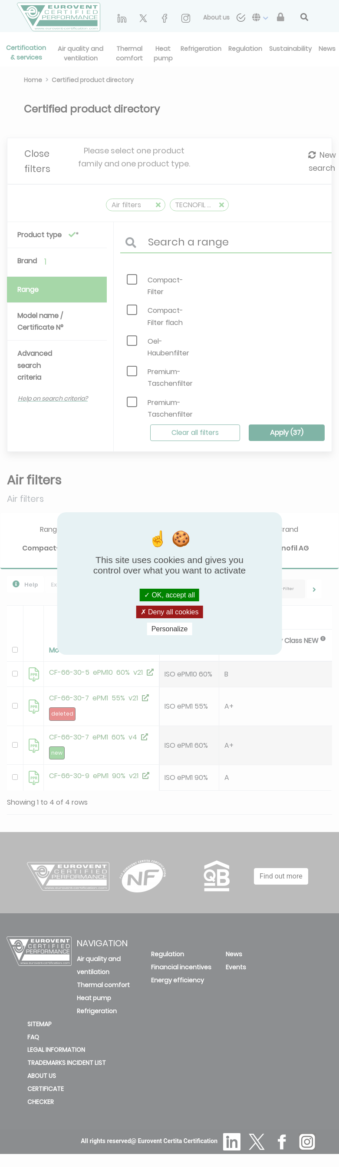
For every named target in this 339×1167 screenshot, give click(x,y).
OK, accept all (169, 594)
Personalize (169, 629)
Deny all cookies (170, 612)
